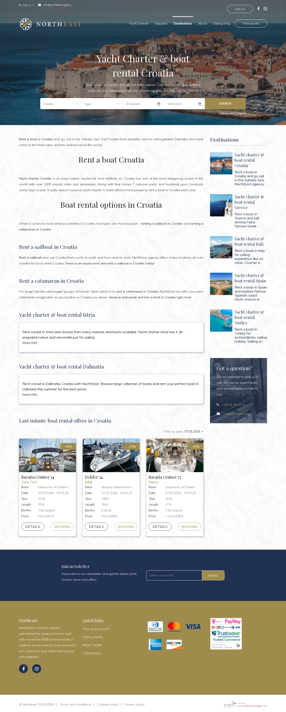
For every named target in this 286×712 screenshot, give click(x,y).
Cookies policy (108, 702)
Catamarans (92, 651)
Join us (240, 9)
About (202, 22)
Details (32, 524)
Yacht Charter (139, 22)
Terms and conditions (75, 702)
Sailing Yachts (93, 635)
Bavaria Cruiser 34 (47, 477)
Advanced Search (233, 111)
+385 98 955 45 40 (233, 402)
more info (29, 340)
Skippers (161, 22)
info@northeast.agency (57, 4)
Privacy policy (135, 702)
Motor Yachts (92, 643)
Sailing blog (221, 22)
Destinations (183, 22)
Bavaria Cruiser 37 (175, 477)
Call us (27, 5)
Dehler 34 (111, 477)
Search (225, 101)
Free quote (251, 22)
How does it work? (96, 627)
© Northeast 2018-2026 (36, 702)
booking (62, 524)
